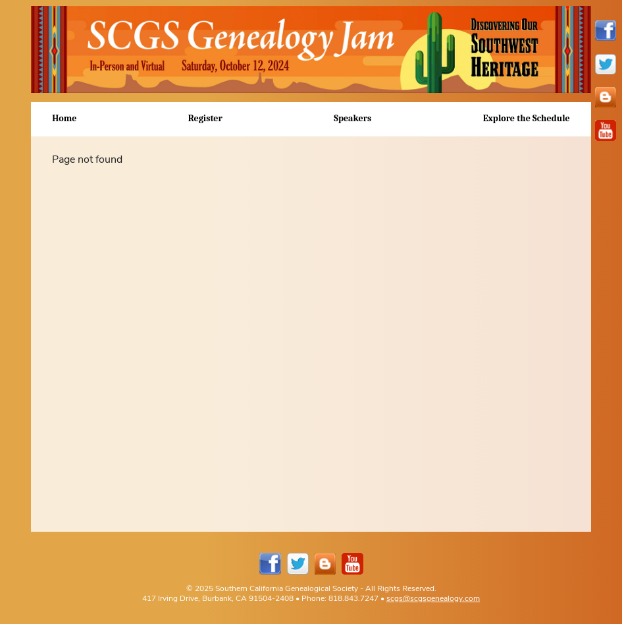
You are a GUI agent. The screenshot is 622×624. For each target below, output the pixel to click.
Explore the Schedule (526, 118)
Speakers (352, 118)
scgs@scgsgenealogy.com (433, 598)
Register (205, 118)
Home (64, 118)
